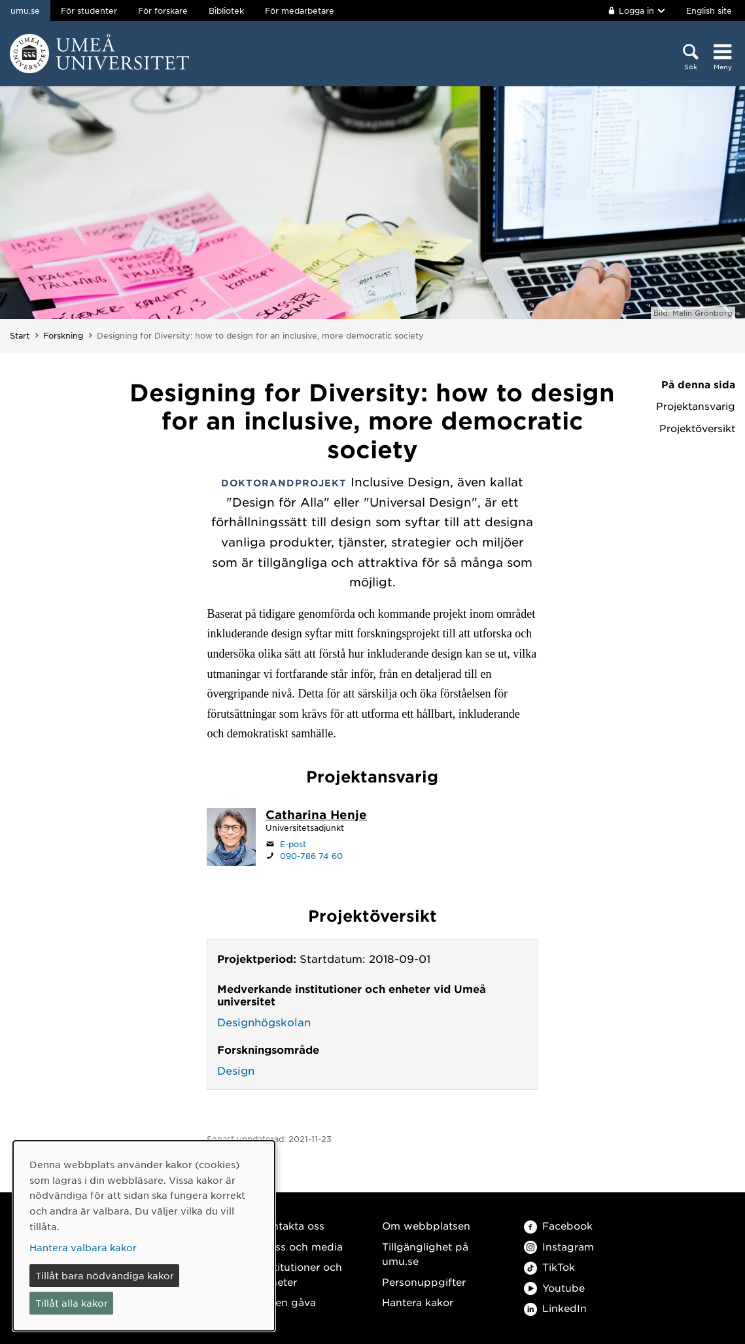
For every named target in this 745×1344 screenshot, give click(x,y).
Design (235, 1070)
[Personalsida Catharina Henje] (316, 816)
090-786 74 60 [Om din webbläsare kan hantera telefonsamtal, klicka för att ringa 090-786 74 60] (311, 855)
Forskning (63, 335)
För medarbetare (299, 10)
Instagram (559, 1246)
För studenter (89, 10)
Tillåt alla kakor (71, 1303)
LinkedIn (555, 1308)
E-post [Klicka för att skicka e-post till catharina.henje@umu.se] (293, 844)
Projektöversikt (697, 428)
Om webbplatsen (426, 1225)
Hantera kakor (417, 1302)
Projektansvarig (695, 406)
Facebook (558, 1225)
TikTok (549, 1266)
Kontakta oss (291, 1225)
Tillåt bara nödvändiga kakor (104, 1275)
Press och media (300, 1246)
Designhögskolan (264, 1021)
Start (19, 335)
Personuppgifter (424, 1281)
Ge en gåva (287, 1302)
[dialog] (144, 1236)
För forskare (163, 10)
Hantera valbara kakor (83, 1247)
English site (709, 10)
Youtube (554, 1287)
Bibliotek (226, 10)
